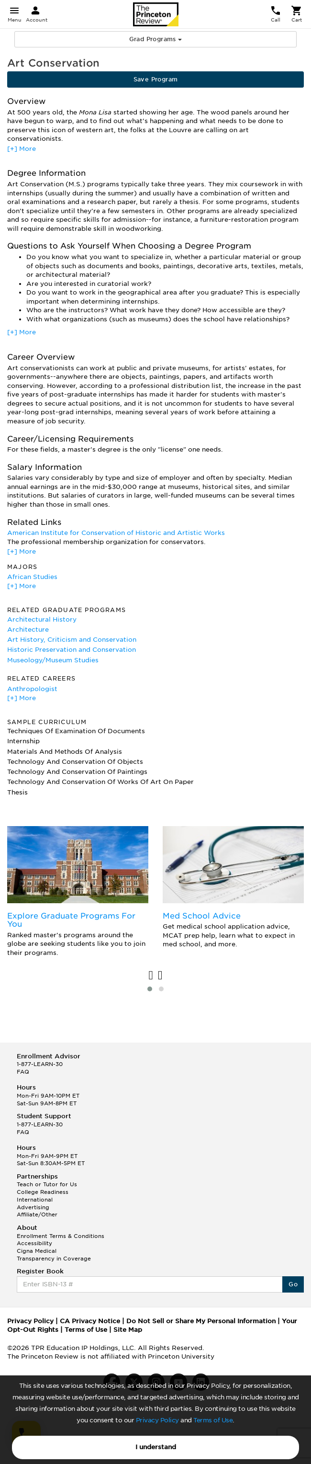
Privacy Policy (157, 1420)
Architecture (28, 629)
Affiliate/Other (37, 1214)
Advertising (33, 1207)
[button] (150, 989)
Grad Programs (155, 39)
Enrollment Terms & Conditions (60, 1236)
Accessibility (34, 1243)
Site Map (127, 1329)
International (35, 1199)
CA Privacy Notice (90, 1321)
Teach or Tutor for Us (47, 1184)
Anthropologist (32, 688)
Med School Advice (202, 915)
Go (293, 1284)
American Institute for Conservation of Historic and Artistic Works (116, 532)
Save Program (155, 79)
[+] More (21, 148)
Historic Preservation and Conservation (71, 649)
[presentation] (151, 975)
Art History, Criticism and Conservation (71, 639)
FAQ (23, 1071)
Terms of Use (213, 1420)
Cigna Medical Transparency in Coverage (54, 1255)
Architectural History (42, 619)
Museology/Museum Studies (53, 660)
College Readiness (42, 1192)
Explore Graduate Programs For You (71, 920)
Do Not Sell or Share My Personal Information (201, 1321)
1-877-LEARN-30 (40, 1064)
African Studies (32, 576)
